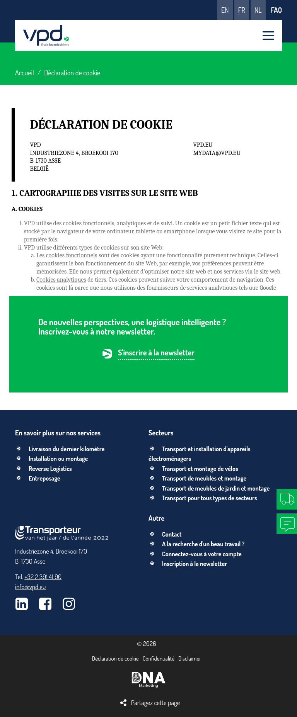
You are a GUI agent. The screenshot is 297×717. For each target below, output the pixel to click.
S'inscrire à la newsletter (156, 352)
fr (241, 10)
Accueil (24, 72)
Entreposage (44, 478)
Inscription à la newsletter (194, 563)
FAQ (276, 10)
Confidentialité (158, 658)
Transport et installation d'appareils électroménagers (199, 454)
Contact (172, 534)
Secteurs (160, 432)
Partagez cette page (155, 702)
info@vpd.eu (30, 587)
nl (258, 10)
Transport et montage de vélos (200, 468)
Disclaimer (189, 658)
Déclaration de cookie (115, 658)
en (225, 10)
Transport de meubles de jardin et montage (216, 488)
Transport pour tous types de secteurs (209, 498)
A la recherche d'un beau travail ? (203, 544)
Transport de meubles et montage (204, 478)
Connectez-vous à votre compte (202, 554)
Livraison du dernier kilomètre (66, 449)
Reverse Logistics (50, 468)
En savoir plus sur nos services (58, 432)
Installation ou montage (58, 458)
